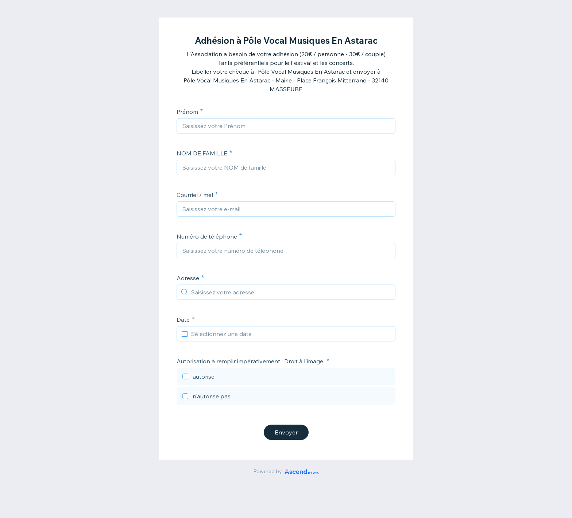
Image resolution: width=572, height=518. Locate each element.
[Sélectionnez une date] (290, 333)
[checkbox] (286, 377)
